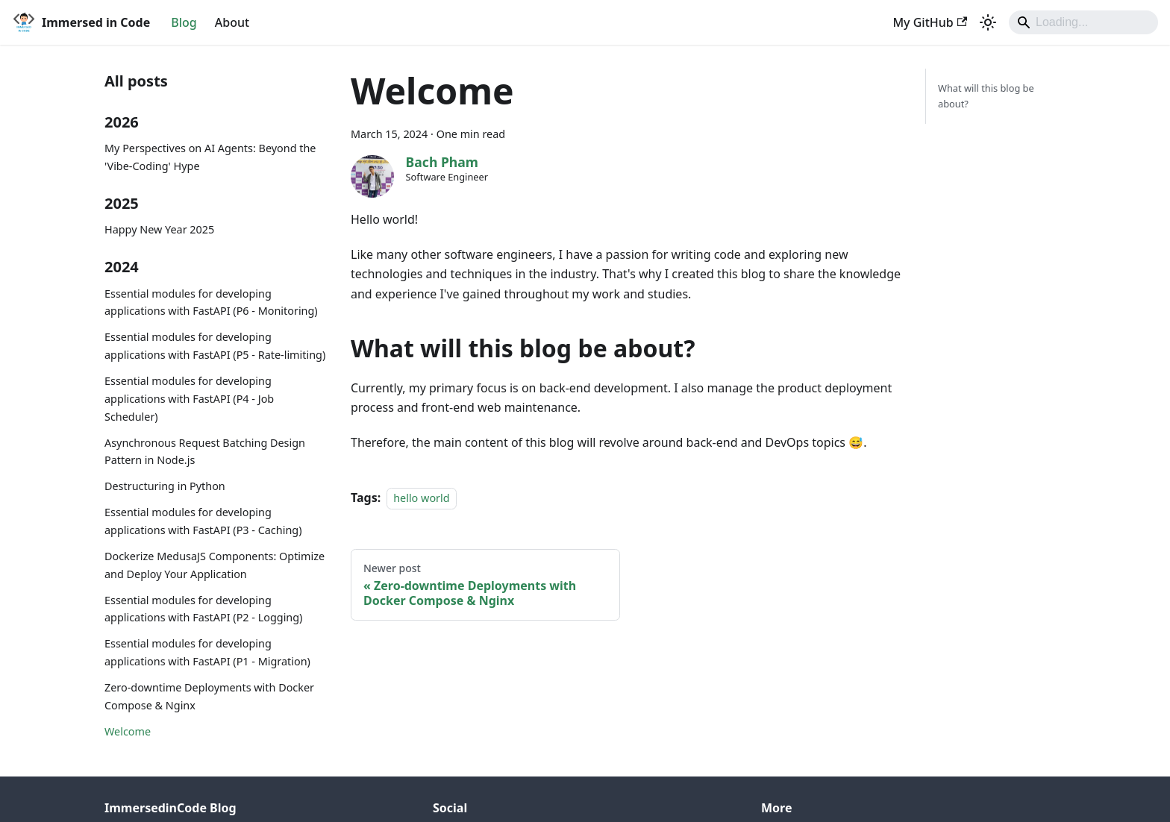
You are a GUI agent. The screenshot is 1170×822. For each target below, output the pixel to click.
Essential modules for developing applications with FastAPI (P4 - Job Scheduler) (189, 399)
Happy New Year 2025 (159, 229)
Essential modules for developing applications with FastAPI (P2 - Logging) (203, 609)
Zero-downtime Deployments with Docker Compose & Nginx (209, 696)
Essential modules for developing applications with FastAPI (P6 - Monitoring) (211, 302)
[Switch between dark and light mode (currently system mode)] (988, 22)
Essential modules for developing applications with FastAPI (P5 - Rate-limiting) (214, 346)
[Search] (1083, 22)
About (232, 22)
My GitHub (929, 22)
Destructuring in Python (164, 486)
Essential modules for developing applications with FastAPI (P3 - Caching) (202, 521)
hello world (421, 498)
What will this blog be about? (986, 95)
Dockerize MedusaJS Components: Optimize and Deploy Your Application (214, 565)
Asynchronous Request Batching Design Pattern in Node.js (204, 452)
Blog (183, 22)
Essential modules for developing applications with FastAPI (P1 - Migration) (207, 652)
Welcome (127, 731)
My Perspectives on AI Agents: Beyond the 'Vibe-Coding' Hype (210, 157)
